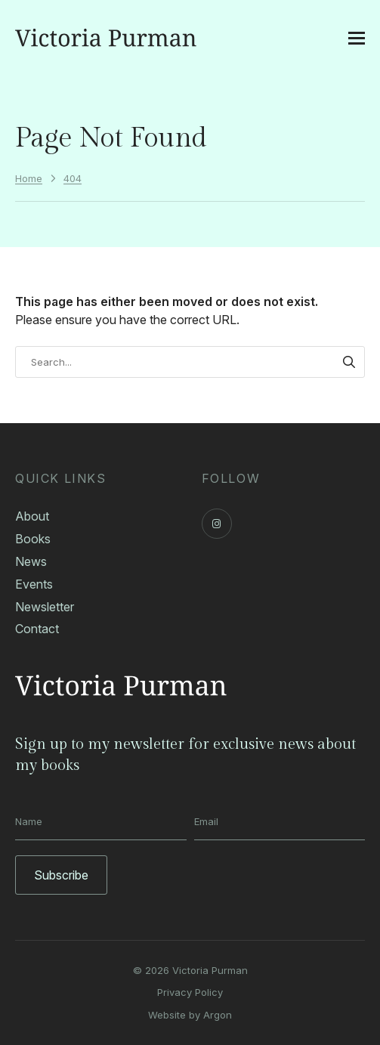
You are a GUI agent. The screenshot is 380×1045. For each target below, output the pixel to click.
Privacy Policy (190, 992)
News (31, 561)
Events (34, 584)
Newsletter (44, 606)
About (32, 516)
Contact (37, 628)
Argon (217, 1015)
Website (167, 1015)
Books (33, 538)
